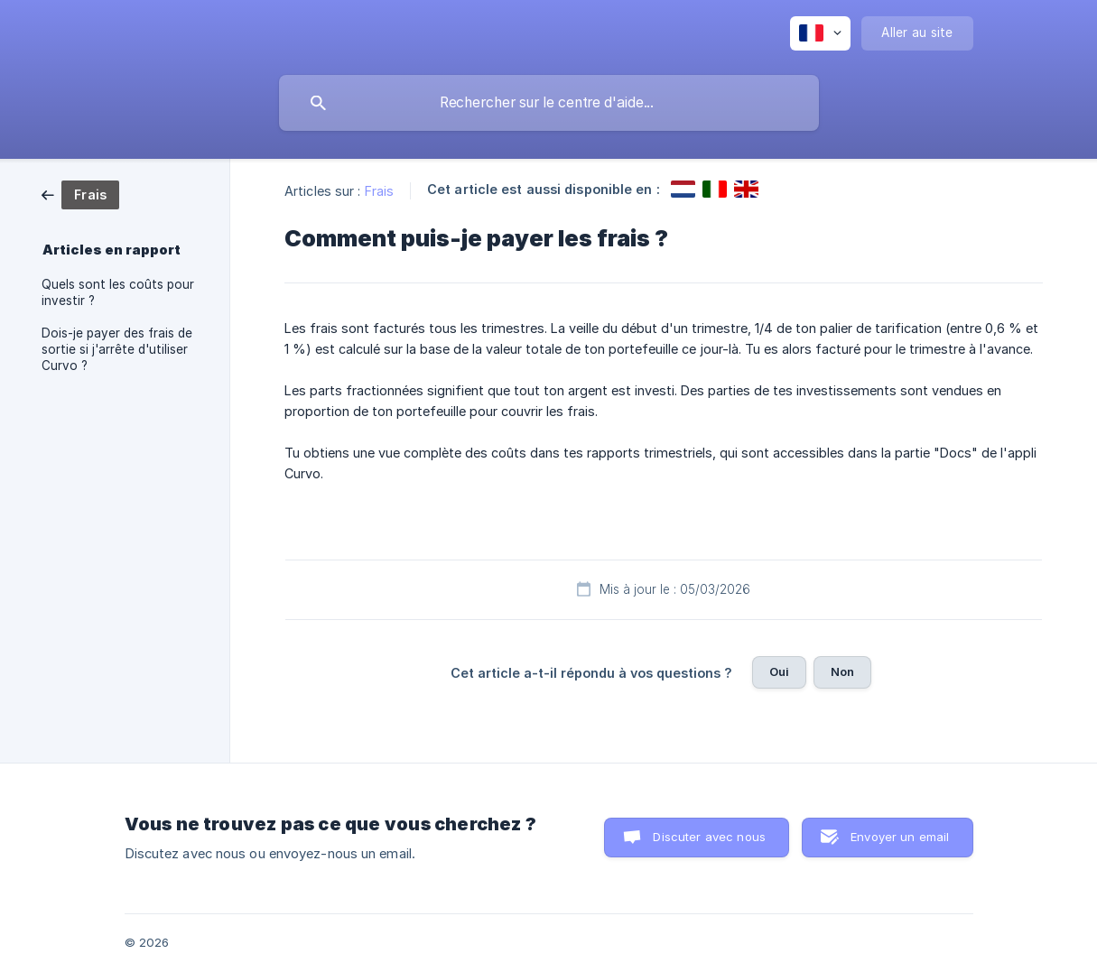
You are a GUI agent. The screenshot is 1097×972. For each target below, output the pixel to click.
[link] (80, 193)
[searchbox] (549, 103)
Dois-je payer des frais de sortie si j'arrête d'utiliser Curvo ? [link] (117, 349)
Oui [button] (779, 671)
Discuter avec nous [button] (709, 836)
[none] (820, 33)
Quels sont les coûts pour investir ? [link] (118, 292)
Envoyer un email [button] (900, 836)
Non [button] (842, 671)
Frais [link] (380, 191)
